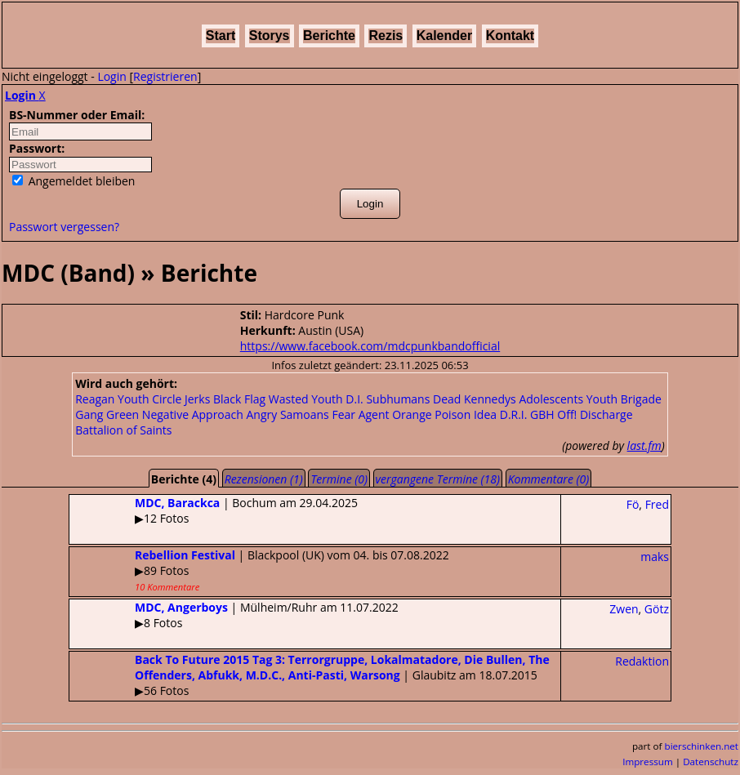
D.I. (354, 399)
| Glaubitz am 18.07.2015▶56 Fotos (309, 675)
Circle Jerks (181, 399)
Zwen (623, 609)
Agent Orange (395, 414)
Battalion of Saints (123, 430)
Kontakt (510, 35)
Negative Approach (192, 414)
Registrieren (165, 76)
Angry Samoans (287, 414)
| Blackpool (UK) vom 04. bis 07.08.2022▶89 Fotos (259, 570)
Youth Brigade (624, 399)
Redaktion (642, 661)
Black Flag (239, 399)
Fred (657, 504)
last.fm (644, 445)
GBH (542, 414)
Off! (567, 414)
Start (220, 35)
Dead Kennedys (474, 399)
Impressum (647, 761)
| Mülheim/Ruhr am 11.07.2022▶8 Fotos (234, 614)
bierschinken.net (702, 746)
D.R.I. (514, 414)
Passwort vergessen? (64, 226)
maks (654, 556)
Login (111, 76)
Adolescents (551, 399)
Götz (656, 609)
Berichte (329, 35)
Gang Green (107, 414)
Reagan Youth (112, 399)
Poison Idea (466, 414)
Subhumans (398, 399)
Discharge (606, 414)
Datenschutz (710, 761)
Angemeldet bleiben (73, 181)
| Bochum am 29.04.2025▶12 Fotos (213, 510)
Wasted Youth (306, 399)
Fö (633, 504)
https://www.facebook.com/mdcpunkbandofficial (370, 346)
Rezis (385, 35)
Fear (343, 414)
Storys (269, 35)
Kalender (444, 35)
